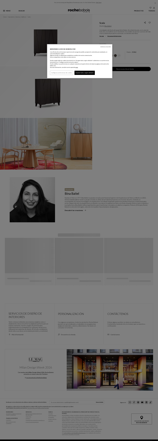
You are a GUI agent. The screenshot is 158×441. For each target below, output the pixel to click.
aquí (77, 67)
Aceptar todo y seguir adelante (85, 72)
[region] (79, 61)
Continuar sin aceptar (105, 46)
